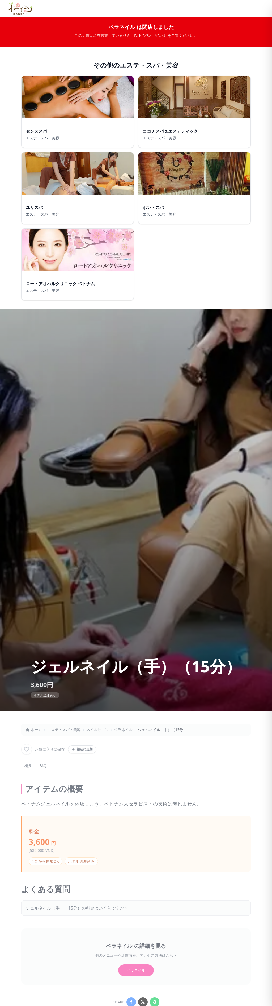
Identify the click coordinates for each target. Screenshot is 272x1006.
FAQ (42, 765)
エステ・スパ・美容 (64, 729)
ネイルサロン (97, 729)
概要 (28, 765)
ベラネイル (123, 729)
